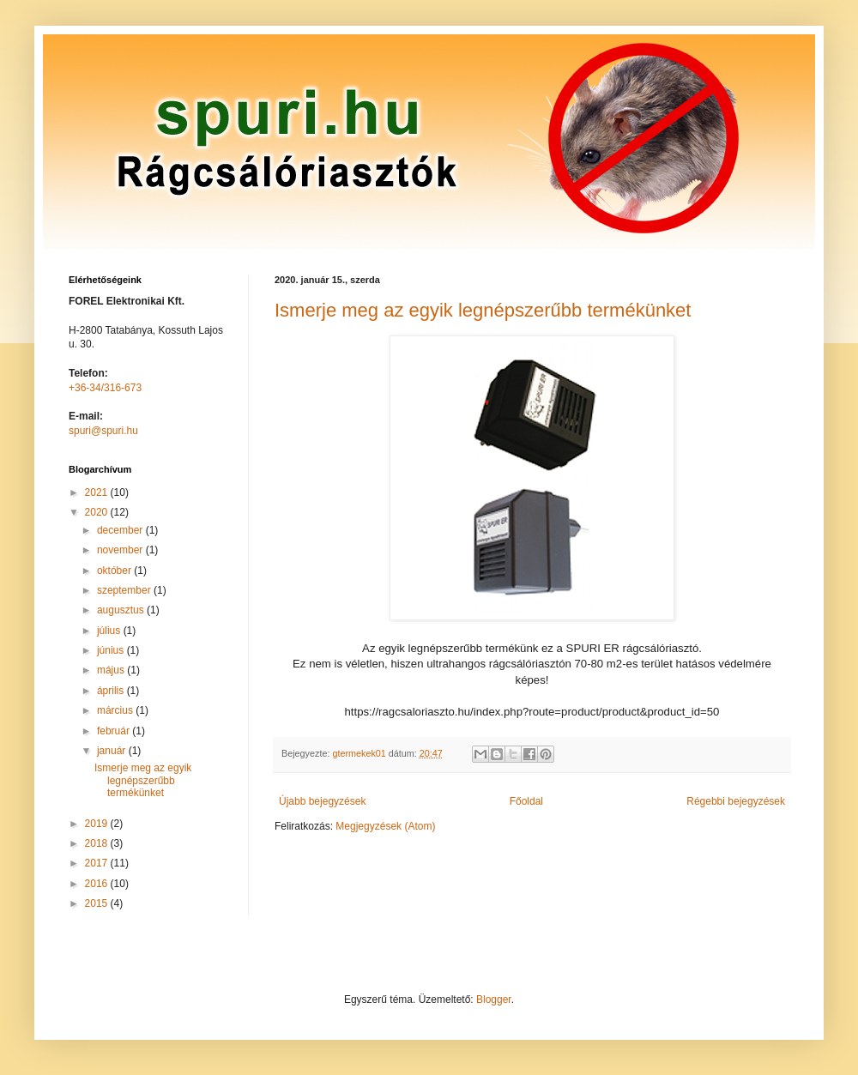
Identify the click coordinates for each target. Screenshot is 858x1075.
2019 (98, 824)
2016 (98, 884)
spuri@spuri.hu (103, 431)
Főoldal (526, 801)
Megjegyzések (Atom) (385, 826)
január (113, 751)
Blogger (493, 999)
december (121, 530)
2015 (98, 903)
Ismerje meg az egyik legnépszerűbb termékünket (483, 310)
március (116, 710)
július (110, 631)
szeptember (125, 590)
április (112, 691)
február (114, 731)
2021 (98, 492)
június (112, 650)
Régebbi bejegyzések (735, 801)
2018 (98, 843)
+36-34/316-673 (105, 388)
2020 (98, 512)
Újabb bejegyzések (322, 801)
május (112, 670)
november (121, 550)
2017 (98, 863)
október (115, 571)
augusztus (122, 610)
